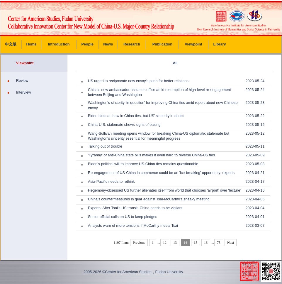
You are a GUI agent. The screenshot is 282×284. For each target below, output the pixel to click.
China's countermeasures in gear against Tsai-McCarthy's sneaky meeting (149, 199)
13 (175, 243)
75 (218, 243)
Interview (23, 92)
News (108, 44)
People (87, 44)
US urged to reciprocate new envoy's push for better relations (138, 81)
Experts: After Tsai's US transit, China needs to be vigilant (135, 208)
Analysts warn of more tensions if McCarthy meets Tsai (133, 226)
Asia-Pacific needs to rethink (111, 182)
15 (195, 243)
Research (131, 44)
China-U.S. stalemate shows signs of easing (124, 125)
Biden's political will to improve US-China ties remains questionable (143, 164)
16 (206, 243)
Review (22, 81)
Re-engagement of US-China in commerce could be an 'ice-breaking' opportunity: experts (161, 173)
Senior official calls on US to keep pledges (122, 217)
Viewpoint (193, 44)
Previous (139, 243)
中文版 (10, 44)
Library (219, 44)
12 (165, 243)
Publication (162, 44)
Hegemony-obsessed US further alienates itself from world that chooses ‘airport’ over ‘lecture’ (164, 190)
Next (230, 243)
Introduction (59, 44)
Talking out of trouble (105, 146)
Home (31, 44)
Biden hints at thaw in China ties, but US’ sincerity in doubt (136, 116)
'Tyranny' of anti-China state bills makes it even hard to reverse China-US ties (151, 155)
